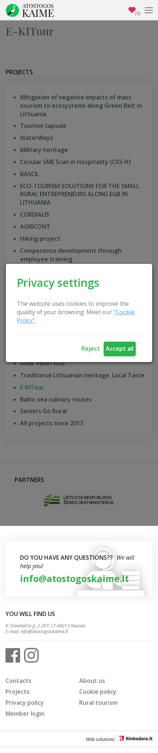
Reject (90, 349)
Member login (25, 714)
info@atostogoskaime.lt (74, 578)
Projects (17, 692)
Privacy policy (24, 703)
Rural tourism (98, 703)
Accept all (120, 349)
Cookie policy (97, 692)
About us (92, 681)
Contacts (18, 681)
